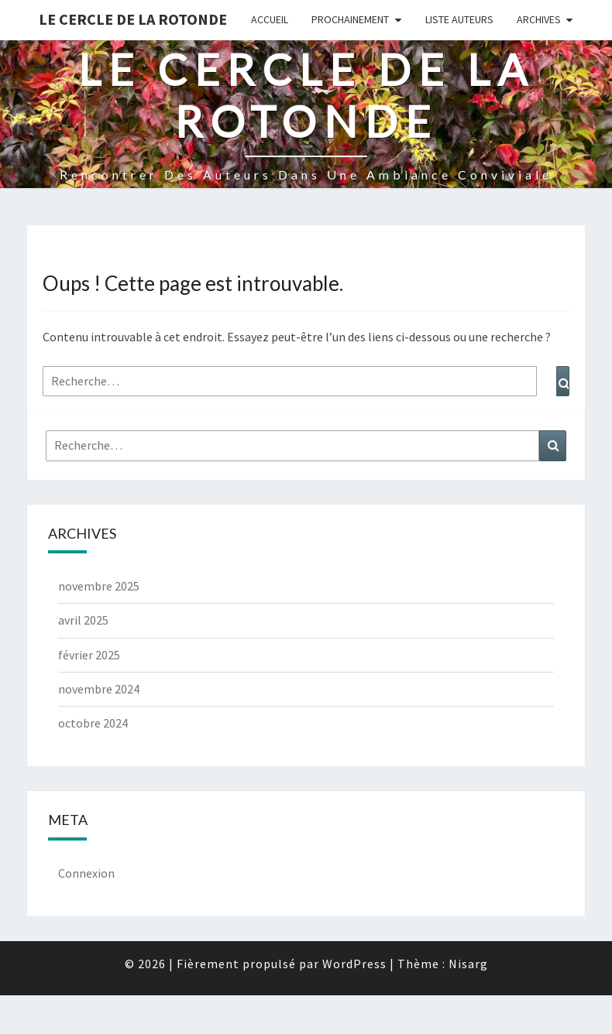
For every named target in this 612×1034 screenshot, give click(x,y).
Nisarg (468, 963)
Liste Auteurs (459, 19)
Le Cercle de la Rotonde (133, 19)
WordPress (354, 963)
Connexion (86, 873)
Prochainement (350, 19)
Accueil (269, 19)
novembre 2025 (98, 586)
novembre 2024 (98, 689)
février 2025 (89, 655)
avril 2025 (83, 620)
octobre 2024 (93, 723)
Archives (539, 19)
